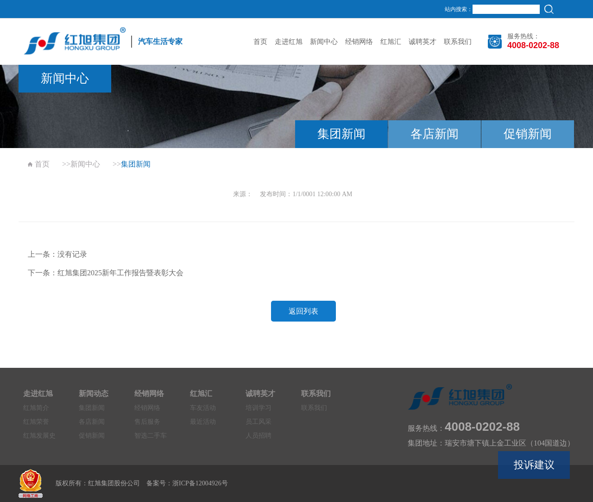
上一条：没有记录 (57, 254)
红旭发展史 (39, 435)
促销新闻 (528, 134)
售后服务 (147, 421)
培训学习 (258, 407)
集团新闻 (341, 134)
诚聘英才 (422, 41)
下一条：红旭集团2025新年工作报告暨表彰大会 (105, 273)
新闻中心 (324, 41)
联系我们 (458, 41)
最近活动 (203, 421)
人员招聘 (258, 435)
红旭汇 (390, 41)
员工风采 (258, 421)
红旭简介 (36, 407)
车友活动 (203, 407)
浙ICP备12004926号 (200, 483)
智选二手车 (150, 435)
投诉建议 (534, 465)
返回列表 (303, 311)
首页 (260, 41)
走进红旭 (289, 41)
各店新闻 (434, 134)
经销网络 (359, 41)
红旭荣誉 (36, 421)
